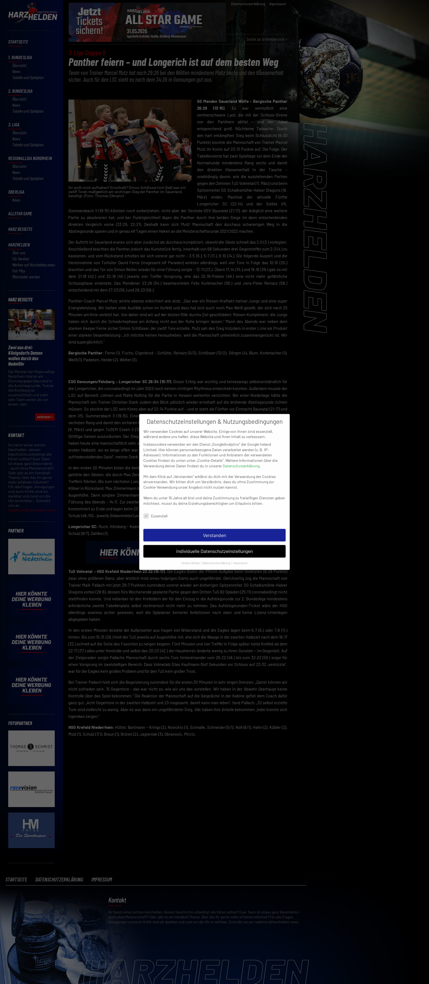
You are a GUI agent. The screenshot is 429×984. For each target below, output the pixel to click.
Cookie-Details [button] (190, 556)
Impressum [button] (240, 556)
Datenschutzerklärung (241, 458)
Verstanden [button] (214, 528)
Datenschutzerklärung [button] (216, 556)
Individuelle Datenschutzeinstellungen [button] (214, 544)
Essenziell (155, 508)
